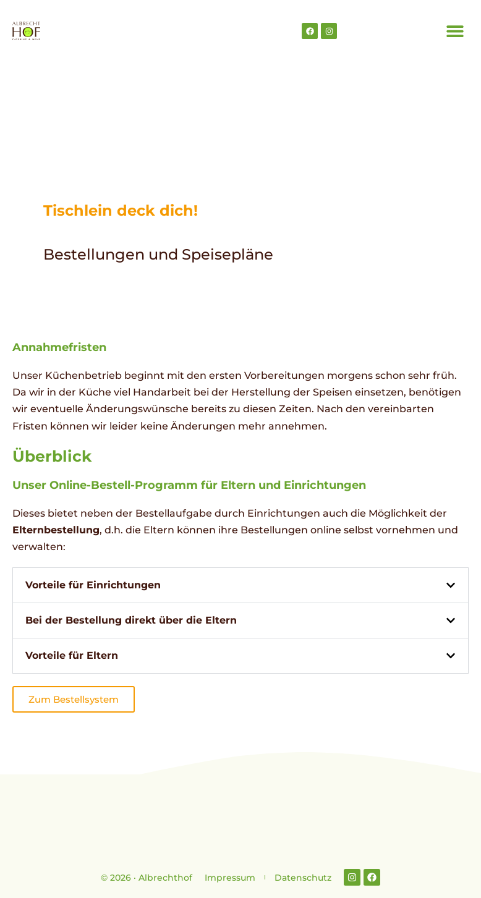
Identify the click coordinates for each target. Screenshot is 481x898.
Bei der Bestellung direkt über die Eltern (131, 620)
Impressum (230, 877)
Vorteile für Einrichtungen (93, 585)
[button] (455, 31)
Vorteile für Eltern (71, 655)
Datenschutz (303, 877)
